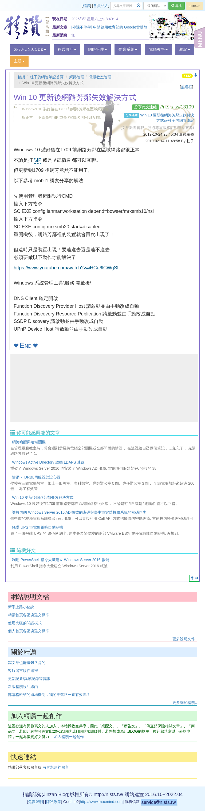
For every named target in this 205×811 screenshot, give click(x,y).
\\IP (37, 160)
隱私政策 (53, 802)
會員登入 (100, 5)
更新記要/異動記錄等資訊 (29, 678)
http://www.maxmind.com (101, 802)
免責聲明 (35, 802)
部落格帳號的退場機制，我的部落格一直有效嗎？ (49, 694)
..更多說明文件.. (183, 639)
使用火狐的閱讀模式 (25, 623)
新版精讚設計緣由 (23, 686)
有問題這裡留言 (56, 767)
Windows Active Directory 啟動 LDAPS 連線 (48, 462)
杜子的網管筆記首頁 (47, 77)
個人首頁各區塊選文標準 (28, 631)
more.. (194, 6)
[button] (30, 49)
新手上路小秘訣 (21, 607)
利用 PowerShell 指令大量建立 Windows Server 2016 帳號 (60, 560)
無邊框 (186, 87)
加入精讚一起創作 (69, 737)
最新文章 (59, 27)
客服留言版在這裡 (23, 670)
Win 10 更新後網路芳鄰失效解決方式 (42, 497)
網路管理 (76, 77)
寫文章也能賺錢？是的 (26, 662)
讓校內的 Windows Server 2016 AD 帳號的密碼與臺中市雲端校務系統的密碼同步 (79, 512)
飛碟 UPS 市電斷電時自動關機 (37, 527)
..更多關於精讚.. (183, 702)
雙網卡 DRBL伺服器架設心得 (36, 477)
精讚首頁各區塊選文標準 (28, 615)
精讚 (86, 5)
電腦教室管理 (100, 77)
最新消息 (59, 35)
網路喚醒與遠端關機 (29, 442)
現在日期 (59, 19)
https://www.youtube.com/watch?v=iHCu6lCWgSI (66, 267)
